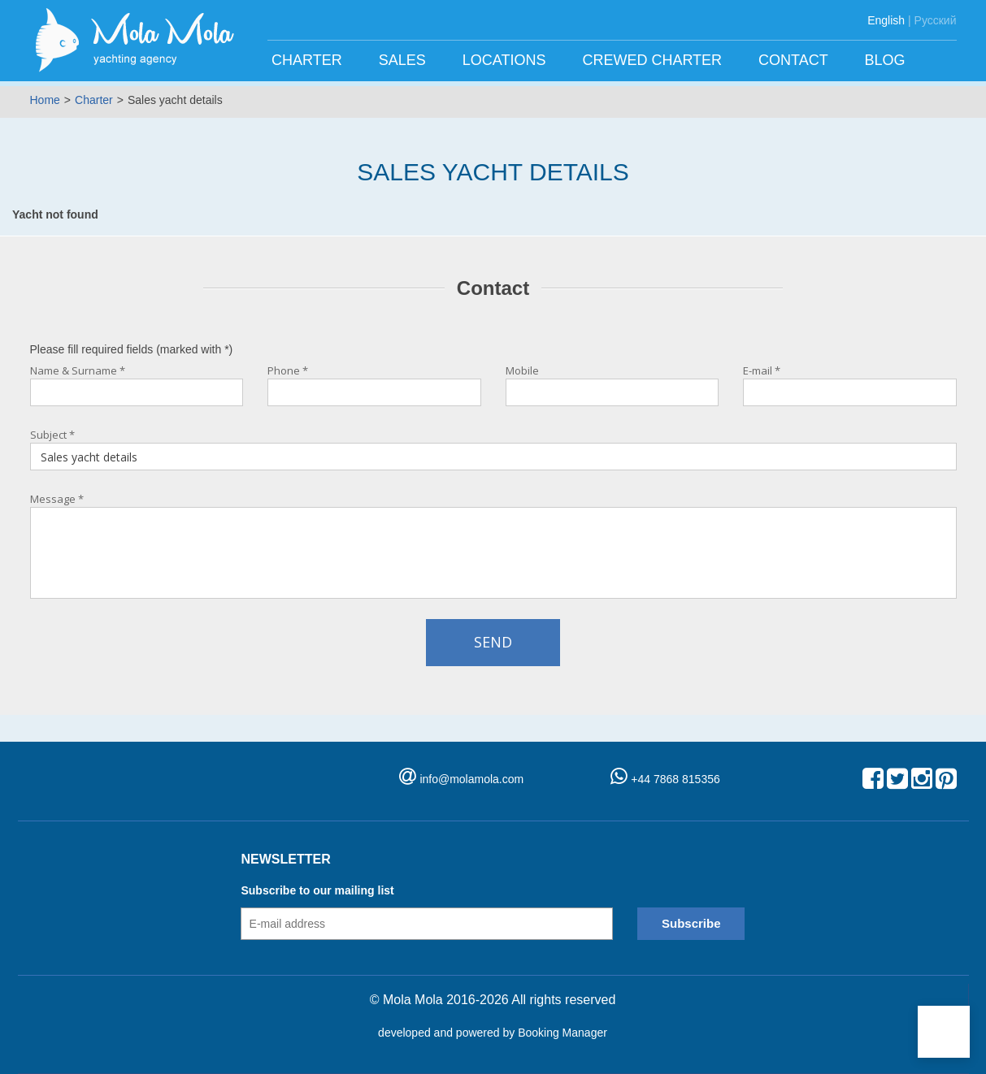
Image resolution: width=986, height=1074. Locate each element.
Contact (795, 60)
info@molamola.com (471, 779)
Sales (404, 60)
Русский (935, 20)
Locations (506, 60)
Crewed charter (654, 60)
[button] (944, 1032)
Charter (308, 60)
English (886, 20)
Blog (886, 60)
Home (45, 99)
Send (493, 642)
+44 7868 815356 (664, 779)
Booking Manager (562, 1032)
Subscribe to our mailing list (317, 890)
